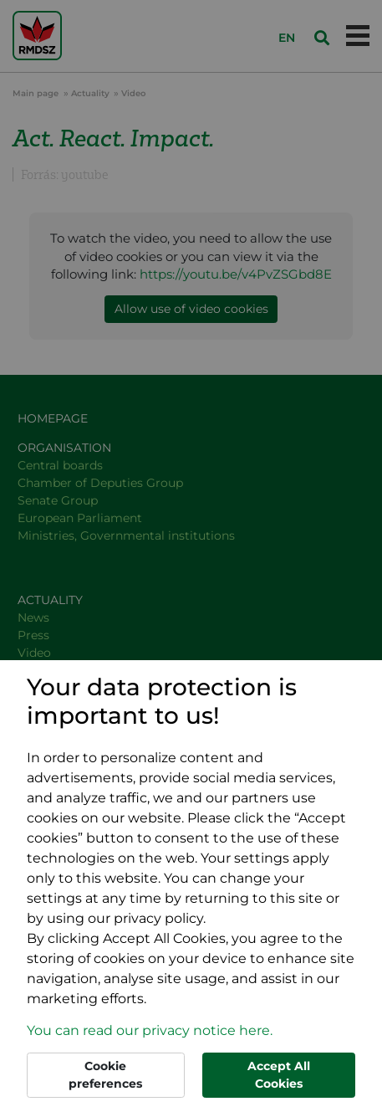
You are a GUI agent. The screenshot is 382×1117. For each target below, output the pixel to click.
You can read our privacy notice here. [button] (149, 1030)
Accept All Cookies (278, 1074)
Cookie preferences (105, 1074)
